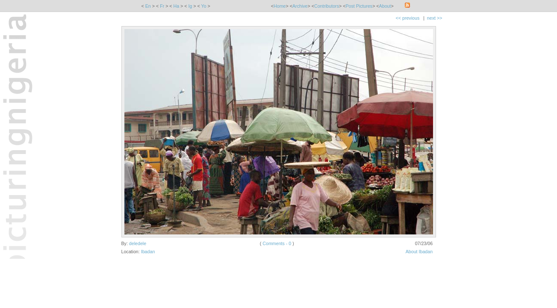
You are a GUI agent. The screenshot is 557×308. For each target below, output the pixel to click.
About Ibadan (419, 251)
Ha (177, 6)
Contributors (326, 6)
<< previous (408, 18)
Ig (190, 6)
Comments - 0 (276, 243)
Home (280, 6)
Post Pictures (358, 6)
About (385, 6)
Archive (300, 6)
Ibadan (148, 251)
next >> (434, 18)
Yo (203, 6)
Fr (162, 6)
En (148, 6)
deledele (137, 243)
